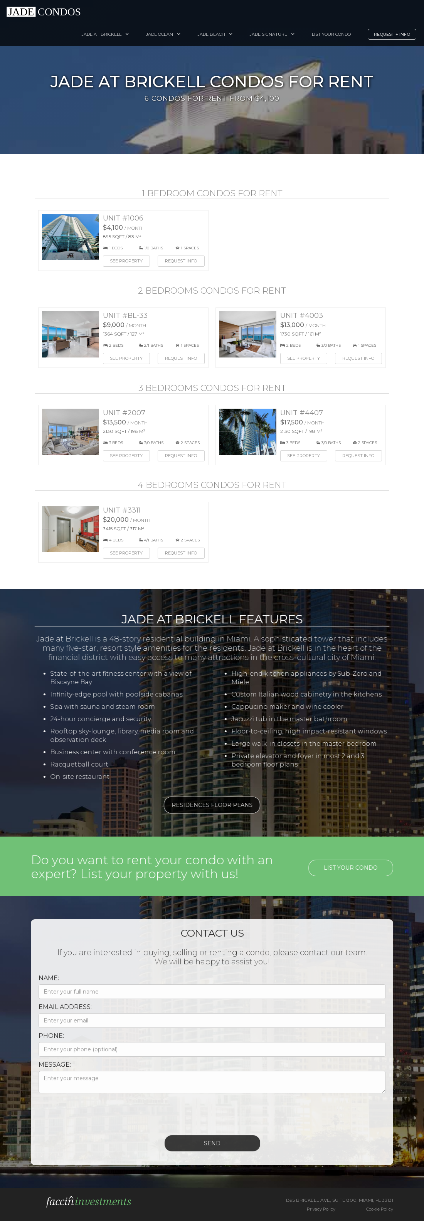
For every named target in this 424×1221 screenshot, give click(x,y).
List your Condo (331, 34)
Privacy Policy (321, 1209)
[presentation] (91, 1118)
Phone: (45, 1042)
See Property (126, 261)
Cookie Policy (379, 1209)
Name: (42, 984)
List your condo (357, 867)
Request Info (181, 261)
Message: (48, 1070)
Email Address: (59, 1013)
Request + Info (392, 34)
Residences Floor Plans (205, 805)
